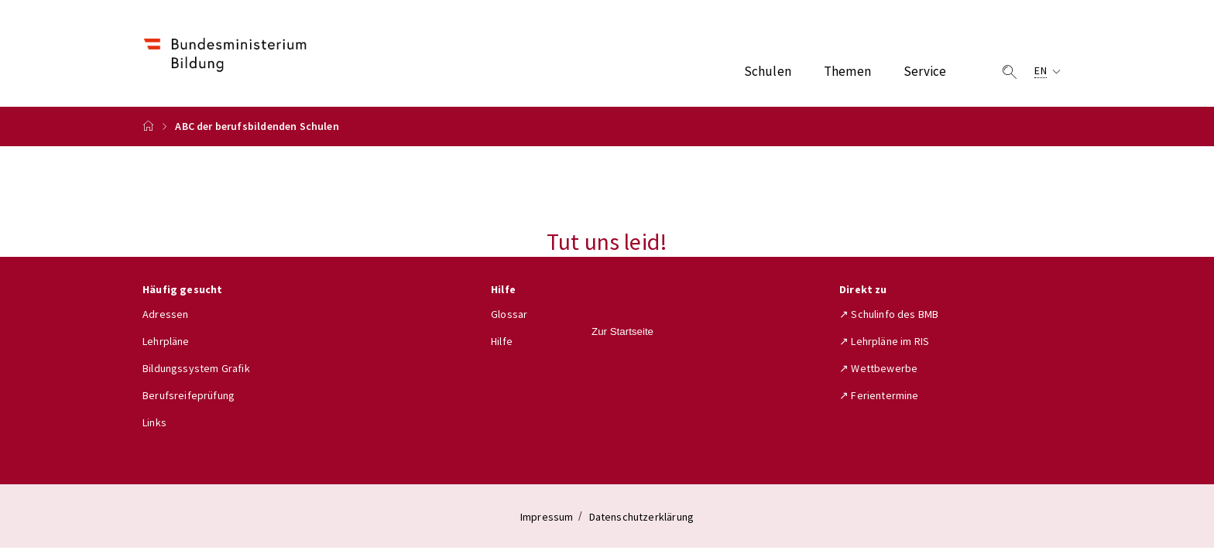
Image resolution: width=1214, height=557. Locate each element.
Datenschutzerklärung (641, 517)
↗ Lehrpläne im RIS (884, 341)
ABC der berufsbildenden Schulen (256, 126)
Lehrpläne (166, 341)
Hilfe (502, 341)
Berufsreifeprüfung (188, 395)
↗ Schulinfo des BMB (888, 314)
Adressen (165, 314)
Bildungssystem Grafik (196, 368)
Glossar (509, 314)
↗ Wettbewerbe (878, 368)
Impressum (547, 517)
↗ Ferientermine (879, 395)
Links (154, 422)
